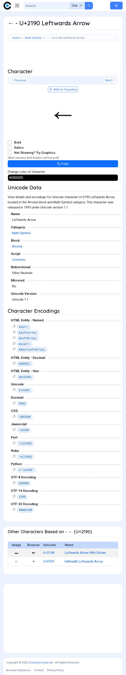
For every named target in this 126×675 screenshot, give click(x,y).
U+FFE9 (48, 561)
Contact (39, 670)
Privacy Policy (55, 670)
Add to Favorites (63, 89)
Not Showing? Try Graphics (34, 153)
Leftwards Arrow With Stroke (85, 553)
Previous (18, 80)
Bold (17, 142)
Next (110, 80)
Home (16, 37)
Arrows (17, 246)
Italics (18, 148)
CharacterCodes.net (40, 662)
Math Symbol (33, 37)
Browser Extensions (18, 670)
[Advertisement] (63, 56)
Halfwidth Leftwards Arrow (84, 561)
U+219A (48, 553)
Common (18, 260)
